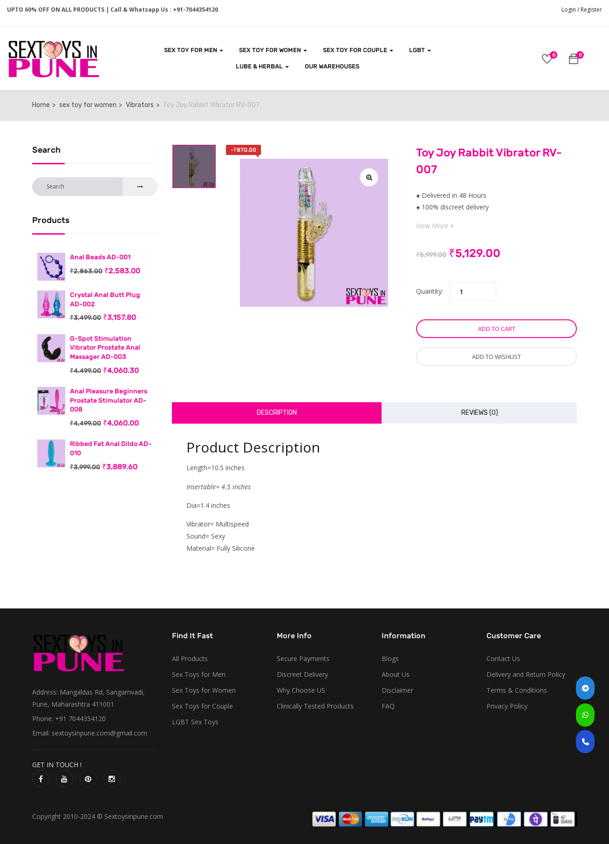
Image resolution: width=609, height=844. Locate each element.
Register (591, 10)
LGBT (420, 50)
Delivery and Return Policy (525, 674)
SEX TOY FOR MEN (193, 50)
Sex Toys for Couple (202, 706)
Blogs (390, 658)
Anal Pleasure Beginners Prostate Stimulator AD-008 (108, 400)
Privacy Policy (506, 706)
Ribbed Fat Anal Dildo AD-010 (110, 448)
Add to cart (496, 328)
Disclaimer (397, 690)
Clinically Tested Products (315, 706)
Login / (570, 10)
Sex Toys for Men (199, 674)
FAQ (388, 706)
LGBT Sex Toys (195, 721)
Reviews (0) (479, 413)
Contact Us (503, 658)
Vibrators (140, 105)
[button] (573, 60)
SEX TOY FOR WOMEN (273, 50)
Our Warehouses (332, 66)
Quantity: (429, 291)
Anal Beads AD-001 (100, 257)
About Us (396, 674)
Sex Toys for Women (204, 690)
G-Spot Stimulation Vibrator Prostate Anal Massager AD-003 (105, 348)
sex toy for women (87, 105)
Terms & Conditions (516, 690)
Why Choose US (301, 690)
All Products (190, 658)
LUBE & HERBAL (262, 66)
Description (277, 413)
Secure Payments (303, 658)
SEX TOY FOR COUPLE (358, 50)
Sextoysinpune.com (133, 816)
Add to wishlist (496, 356)
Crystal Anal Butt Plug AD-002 (105, 299)
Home (41, 105)
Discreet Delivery (302, 674)
